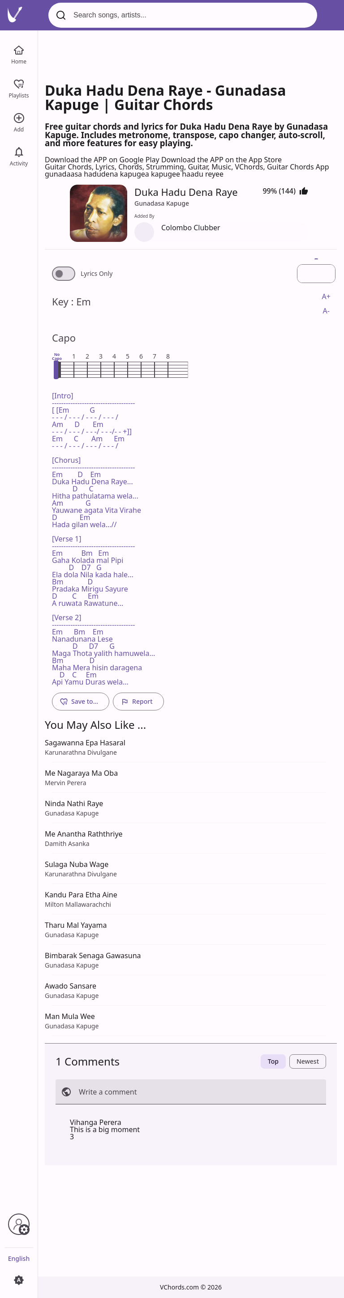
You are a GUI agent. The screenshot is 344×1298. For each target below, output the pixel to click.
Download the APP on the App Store (221, 160)
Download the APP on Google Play (103, 160)
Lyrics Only (96, 274)
